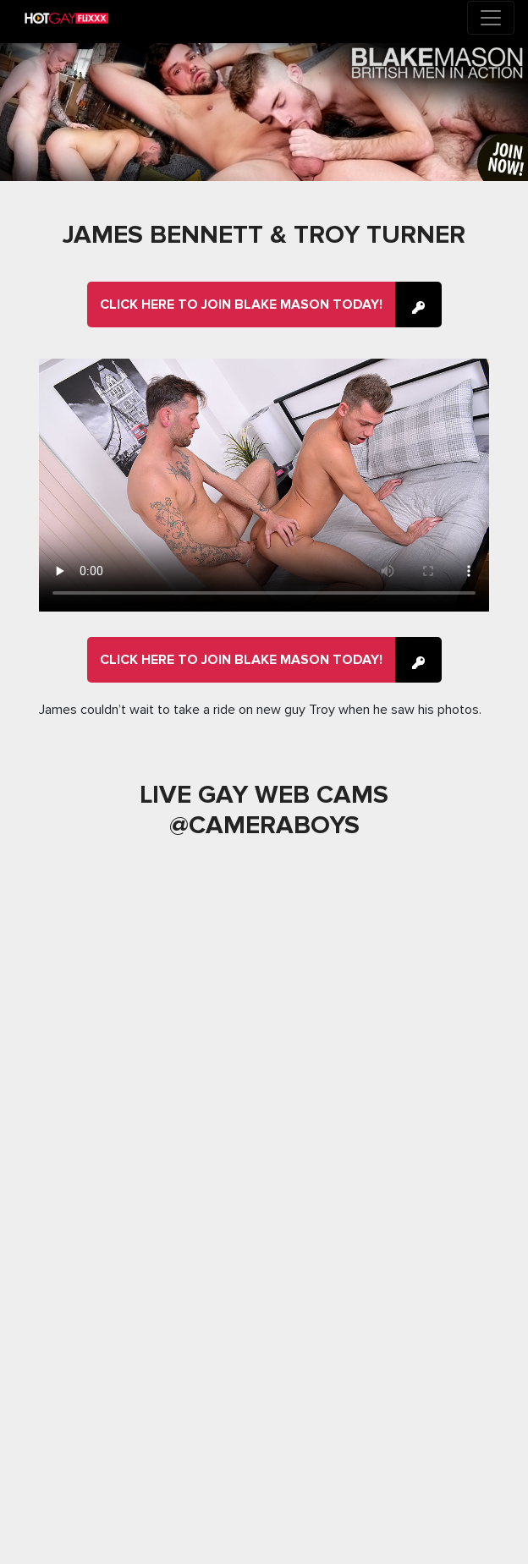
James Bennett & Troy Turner (264, 234)
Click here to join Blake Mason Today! (241, 304)
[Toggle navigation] (490, 18)
